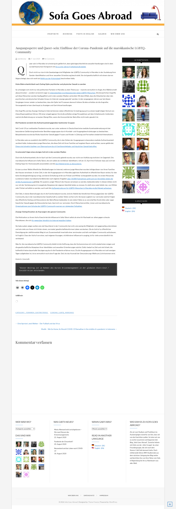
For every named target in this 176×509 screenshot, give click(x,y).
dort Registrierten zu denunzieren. (69, 164)
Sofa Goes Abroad (71, 502)
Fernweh (30, 312)
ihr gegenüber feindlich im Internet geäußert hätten (51, 220)
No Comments (49, 59)
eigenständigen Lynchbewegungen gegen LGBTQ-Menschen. (73, 93)
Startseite (53, 34)
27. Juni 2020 (34, 59)
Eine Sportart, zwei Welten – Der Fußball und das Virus (38, 323)
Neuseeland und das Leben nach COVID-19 (68, 449)
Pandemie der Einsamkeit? (63, 442)
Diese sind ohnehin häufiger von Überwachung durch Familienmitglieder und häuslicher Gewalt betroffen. (56, 146)
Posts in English (85, 34)
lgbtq (61, 312)
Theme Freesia (93, 502)
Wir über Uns (118, 34)
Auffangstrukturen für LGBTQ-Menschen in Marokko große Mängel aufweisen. (82, 188)
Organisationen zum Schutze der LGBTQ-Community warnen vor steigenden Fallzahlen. (49, 206)
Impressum (104, 495)
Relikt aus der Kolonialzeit (50, 78)
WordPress (113, 502)
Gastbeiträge (41, 312)
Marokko (69, 312)
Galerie (102, 34)
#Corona (68, 34)
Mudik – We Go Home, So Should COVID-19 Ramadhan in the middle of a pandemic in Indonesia (79, 329)
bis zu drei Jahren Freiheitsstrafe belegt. (71, 67)
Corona (54, 312)
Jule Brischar (21, 59)
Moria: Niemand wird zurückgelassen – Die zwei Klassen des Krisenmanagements (68, 432)
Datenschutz (89, 495)
